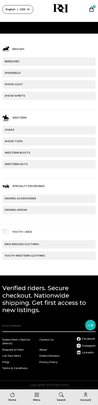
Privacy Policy (48, 362)
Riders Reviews (49, 355)
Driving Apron (16, 209)
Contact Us (46, 339)
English (18, 49)
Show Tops (14, 141)
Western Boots (17, 152)
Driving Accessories (20, 198)
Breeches (12, 61)
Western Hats (16, 164)
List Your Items (11, 355)
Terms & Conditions (14, 368)
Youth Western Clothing (25, 255)
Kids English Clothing (22, 244)
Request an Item (13, 349)
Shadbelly (13, 72)
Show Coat (14, 84)
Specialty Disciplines (28, 186)
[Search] (61, 397)
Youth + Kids (22, 231)
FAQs (5, 362)
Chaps (9, 129)
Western (19, 117)
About (43, 349)
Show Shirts (15, 95)
